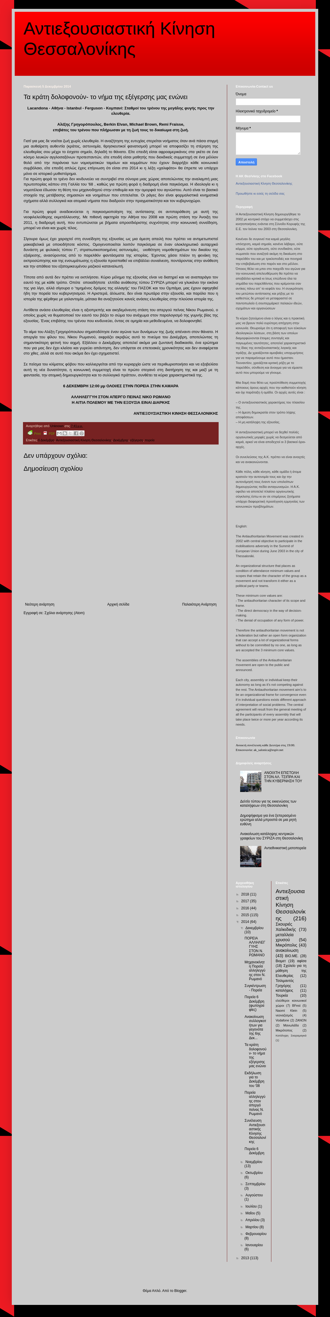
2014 (245, 922)
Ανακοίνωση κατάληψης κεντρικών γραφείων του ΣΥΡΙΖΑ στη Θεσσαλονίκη (271, 836)
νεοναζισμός (284, 1015)
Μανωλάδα (291, 1025)
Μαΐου (250, 1213)
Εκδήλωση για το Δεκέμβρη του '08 (254, 1079)
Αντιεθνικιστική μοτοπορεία (285, 848)
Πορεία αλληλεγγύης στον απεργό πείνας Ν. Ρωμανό (255, 1103)
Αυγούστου (254, 1195)
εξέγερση (136, 440)
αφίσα (301, 961)
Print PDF (41, 432)
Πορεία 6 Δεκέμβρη (254, 1151)
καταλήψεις (284, 990)
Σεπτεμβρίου (255, 1184)
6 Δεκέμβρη (46, 440)
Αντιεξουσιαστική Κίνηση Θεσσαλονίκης (83, 440)
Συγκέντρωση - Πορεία (255, 988)
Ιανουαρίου (254, 1245)
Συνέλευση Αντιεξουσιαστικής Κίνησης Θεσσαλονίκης (255, 1131)
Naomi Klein (286, 1010)
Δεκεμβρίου (254, 928)
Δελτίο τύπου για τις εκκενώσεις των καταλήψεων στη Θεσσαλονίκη (268, 803)
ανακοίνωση (287, 950)
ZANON (300, 1020)
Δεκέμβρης (120, 440)
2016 (245, 908)
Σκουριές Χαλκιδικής (286, 927)
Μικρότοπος (284, 1030)
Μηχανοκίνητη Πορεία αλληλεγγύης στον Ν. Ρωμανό (255, 970)
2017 (245, 901)
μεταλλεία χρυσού (285, 937)
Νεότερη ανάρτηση (39, 604)
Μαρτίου (252, 1227)
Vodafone (282, 1020)
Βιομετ (281, 961)
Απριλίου (252, 1220)
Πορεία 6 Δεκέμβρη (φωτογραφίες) (254, 1003)
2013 (245, 1258)
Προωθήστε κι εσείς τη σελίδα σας (260, 193)
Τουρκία (282, 995)
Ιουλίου (251, 1206)
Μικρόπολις (286, 945)
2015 (245, 915)
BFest (296, 1005)
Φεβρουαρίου (256, 1234)
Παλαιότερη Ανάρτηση (199, 604)
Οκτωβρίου (254, 1173)
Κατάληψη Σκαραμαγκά (291, 1035)
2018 (245, 894)
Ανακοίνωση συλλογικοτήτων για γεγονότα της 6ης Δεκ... (255, 1027)
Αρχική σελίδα (118, 604)
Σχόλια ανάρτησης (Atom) (64, 613)
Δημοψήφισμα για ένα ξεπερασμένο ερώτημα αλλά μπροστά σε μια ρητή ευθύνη (268, 820)
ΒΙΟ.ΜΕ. (291, 956)
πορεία (149, 440)
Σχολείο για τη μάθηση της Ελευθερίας (291, 971)
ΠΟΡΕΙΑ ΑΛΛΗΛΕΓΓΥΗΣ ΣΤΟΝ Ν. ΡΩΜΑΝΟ (255, 946)
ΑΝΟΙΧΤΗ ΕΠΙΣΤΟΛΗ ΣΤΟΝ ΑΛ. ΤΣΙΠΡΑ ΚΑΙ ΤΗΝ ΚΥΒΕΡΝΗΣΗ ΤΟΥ (283, 777)
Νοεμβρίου (253, 1162)
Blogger (180, 1291)
